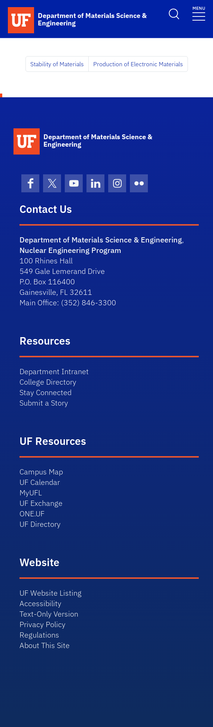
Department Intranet (54, 371)
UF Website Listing (50, 593)
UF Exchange (41, 503)
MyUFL (30, 493)
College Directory (47, 382)
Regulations (39, 635)
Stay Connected (45, 392)
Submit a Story (43, 403)
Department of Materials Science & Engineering (100, 240)
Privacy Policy (42, 624)
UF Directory (40, 524)
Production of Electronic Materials (138, 64)
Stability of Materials (57, 64)
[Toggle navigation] (198, 13)
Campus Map (41, 472)
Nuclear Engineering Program (70, 250)
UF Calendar (39, 482)
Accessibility (40, 603)
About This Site (44, 645)
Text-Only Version (48, 614)
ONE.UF (32, 513)
